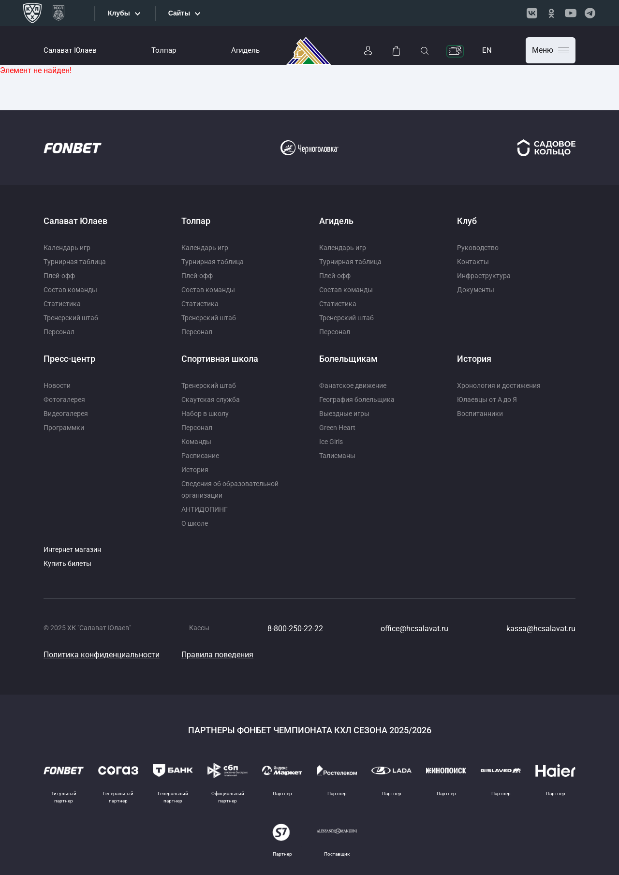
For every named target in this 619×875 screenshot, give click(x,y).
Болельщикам (348, 359)
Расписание (200, 456)
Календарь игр (67, 248)
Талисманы (337, 456)
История (194, 470)
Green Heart (337, 427)
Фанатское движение (352, 385)
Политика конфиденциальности (102, 654)
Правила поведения (217, 654)
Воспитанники (480, 413)
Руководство (478, 248)
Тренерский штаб (71, 318)
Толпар (163, 50)
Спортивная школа (219, 359)
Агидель (245, 50)
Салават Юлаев (70, 50)
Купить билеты (67, 563)
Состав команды (70, 290)
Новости (57, 385)
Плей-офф (59, 276)
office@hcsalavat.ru (414, 628)
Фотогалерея (64, 399)
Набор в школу (205, 413)
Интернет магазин (72, 549)
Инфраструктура (484, 276)
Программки (64, 427)
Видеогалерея (66, 413)
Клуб (467, 221)
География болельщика (357, 399)
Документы (475, 290)
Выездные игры (344, 413)
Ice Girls (331, 441)
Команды (196, 441)
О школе (194, 523)
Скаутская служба (210, 399)
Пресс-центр (69, 359)
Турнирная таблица (75, 262)
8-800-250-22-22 (295, 628)
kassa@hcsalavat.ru (540, 628)
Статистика (62, 304)
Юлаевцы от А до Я (487, 399)
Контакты (473, 262)
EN (487, 50)
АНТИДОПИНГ (204, 509)
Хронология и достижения (499, 385)
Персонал (59, 332)
